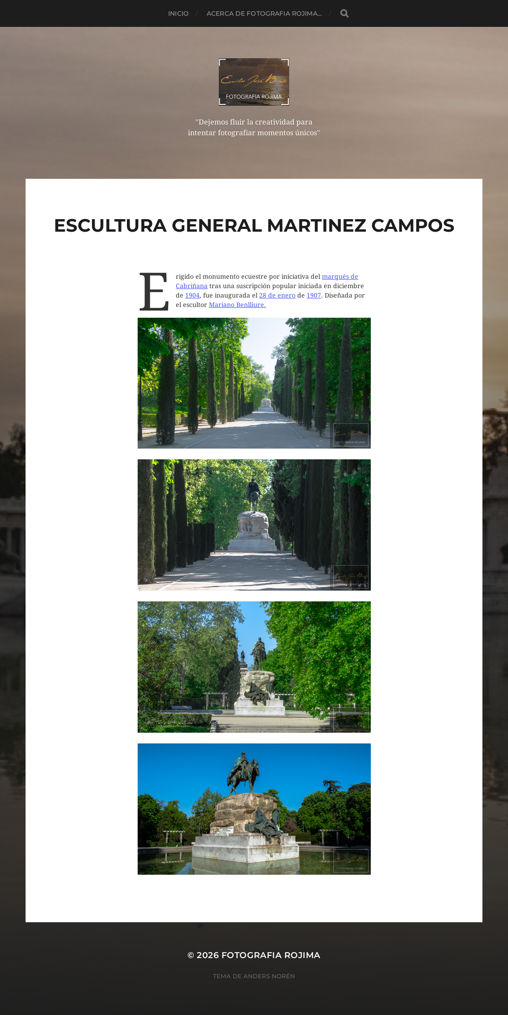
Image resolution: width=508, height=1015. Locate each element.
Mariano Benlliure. (237, 304)
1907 (314, 295)
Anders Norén (269, 976)
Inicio (178, 13)
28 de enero (277, 295)
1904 (192, 295)
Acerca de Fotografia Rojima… (264, 13)
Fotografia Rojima (271, 955)
